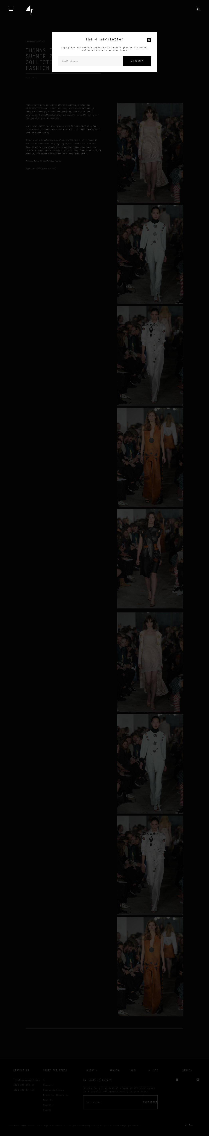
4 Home (29, 10)
